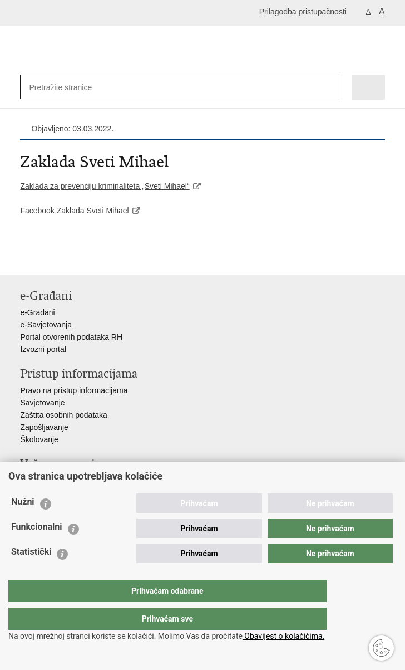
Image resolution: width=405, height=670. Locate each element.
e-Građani (37, 312)
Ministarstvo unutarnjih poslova (73, 480)
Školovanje (39, 439)
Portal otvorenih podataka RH (71, 336)
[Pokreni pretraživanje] (329, 87)
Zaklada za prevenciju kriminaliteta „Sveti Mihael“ (104, 186)
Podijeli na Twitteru (74, 257)
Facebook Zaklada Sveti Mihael (74, 210)
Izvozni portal (43, 349)
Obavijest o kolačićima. (283, 636)
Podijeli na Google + (97, 257)
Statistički (31, 574)
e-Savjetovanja (46, 324)
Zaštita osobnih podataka (63, 414)
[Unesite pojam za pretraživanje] (65, 87)
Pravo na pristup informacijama (73, 390)
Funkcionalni (36, 549)
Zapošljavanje (44, 427)
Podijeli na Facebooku (50, 257)
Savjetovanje (42, 402)
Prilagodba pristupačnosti (303, 11)
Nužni (22, 524)
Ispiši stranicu (26, 257)
